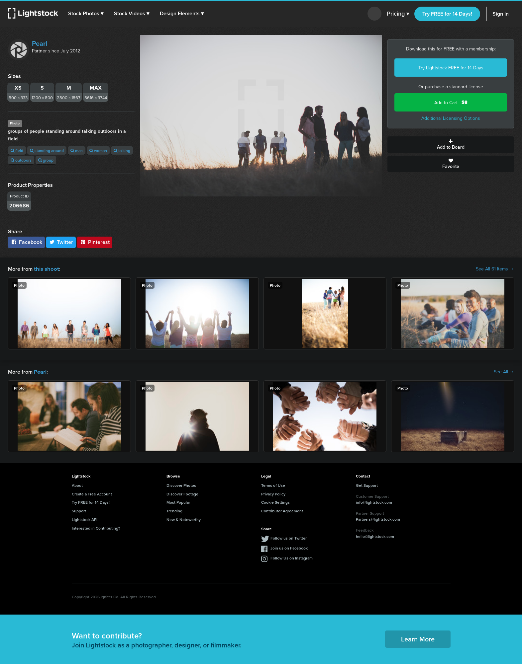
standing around (47, 150)
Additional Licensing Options (450, 118)
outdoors (21, 160)
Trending (174, 510)
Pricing (398, 14)
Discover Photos (181, 484)
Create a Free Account (92, 493)
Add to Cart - (451, 102)
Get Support (367, 484)
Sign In (500, 14)
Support (79, 510)
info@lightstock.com (374, 501)
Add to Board (450, 144)
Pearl (39, 43)
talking (122, 150)
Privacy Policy (273, 493)
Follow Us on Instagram (291, 557)
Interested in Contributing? (96, 527)
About (77, 484)
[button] (86, 13)
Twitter (61, 242)
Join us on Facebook (289, 547)
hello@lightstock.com (375, 536)
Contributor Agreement (282, 510)
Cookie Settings (275, 501)
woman (98, 150)
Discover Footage (182, 493)
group (45, 160)
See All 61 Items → (495, 268)
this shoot (45, 268)
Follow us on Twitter (288, 537)
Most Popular (178, 501)
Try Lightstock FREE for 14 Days (450, 67)
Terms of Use (273, 484)
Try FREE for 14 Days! (447, 14)
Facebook (26, 242)
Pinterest (95, 242)
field (17, 150)
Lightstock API (84, 519)
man (76, 150)
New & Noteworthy (183, 519)
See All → (504, 371)
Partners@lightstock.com (378, 518)
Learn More (418, 638)
